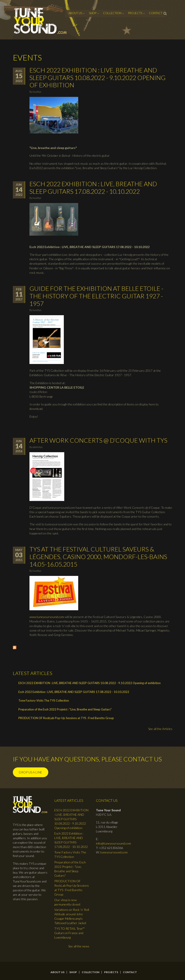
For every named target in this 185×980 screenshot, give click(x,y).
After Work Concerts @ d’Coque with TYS (98, 440)
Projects (135, 13)
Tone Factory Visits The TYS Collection (43, 700)
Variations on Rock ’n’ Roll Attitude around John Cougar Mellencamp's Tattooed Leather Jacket (71, 916)
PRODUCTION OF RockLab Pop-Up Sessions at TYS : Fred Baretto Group (66, 718)
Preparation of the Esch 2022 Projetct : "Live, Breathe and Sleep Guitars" (65, 709)
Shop (92, 13)
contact (155, 13)
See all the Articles (160, 729)
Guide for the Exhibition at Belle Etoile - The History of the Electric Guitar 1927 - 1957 (96, 296)
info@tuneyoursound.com (113, 843)
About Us (75, 13)
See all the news (78, 946)
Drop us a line (30, 772)
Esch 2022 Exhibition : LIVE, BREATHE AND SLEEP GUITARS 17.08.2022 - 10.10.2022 (93, 187)
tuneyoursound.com (114, 852)
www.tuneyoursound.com (46, 617)
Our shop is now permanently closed (67, 902)
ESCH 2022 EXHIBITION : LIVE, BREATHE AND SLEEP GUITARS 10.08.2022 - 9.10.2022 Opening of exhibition (97, 77)
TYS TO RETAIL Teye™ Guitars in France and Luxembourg (69, 933)
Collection (112, 13)
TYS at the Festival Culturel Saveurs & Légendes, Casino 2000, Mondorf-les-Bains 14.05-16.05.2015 (98, 556)
